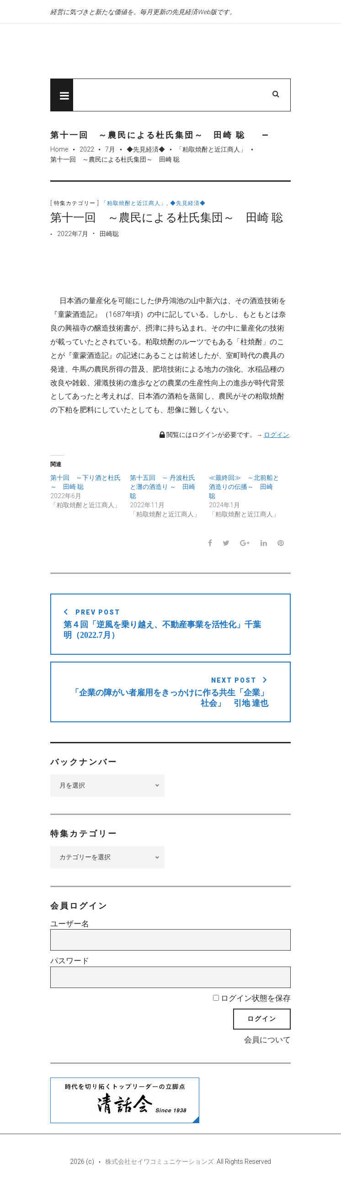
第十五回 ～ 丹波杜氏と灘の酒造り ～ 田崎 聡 (162, 486)
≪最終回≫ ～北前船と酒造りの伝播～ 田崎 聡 (244, 486)
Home (59, 149)
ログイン (276, 434)
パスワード (69, 960)
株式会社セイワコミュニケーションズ (159, 1161)
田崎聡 (109, 233)
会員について (267, 1039)
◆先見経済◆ (146, 149)
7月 (110, 149)
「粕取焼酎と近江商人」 (211, 149)
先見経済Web (144, 52)
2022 (87, 149)
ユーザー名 (69, 923)
